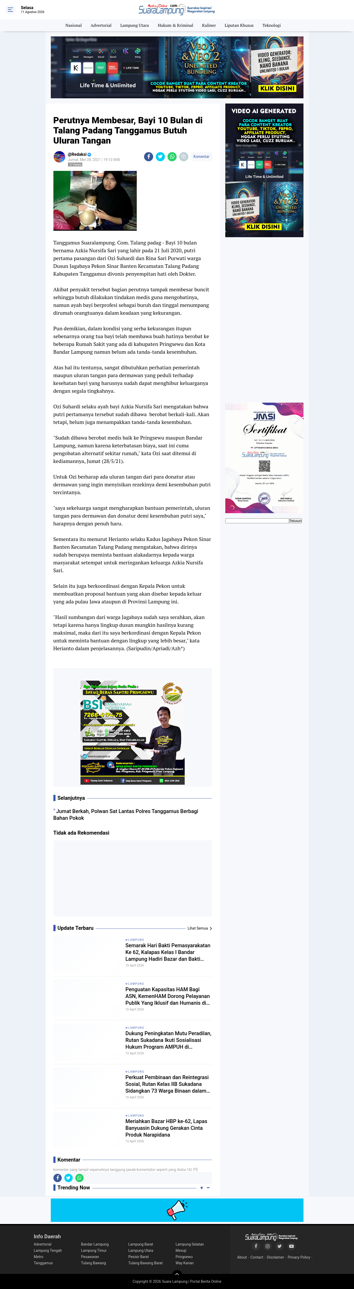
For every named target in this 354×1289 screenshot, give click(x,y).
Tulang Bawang (93, 1263)
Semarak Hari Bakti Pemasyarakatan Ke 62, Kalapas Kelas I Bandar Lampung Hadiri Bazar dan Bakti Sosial (168, 952)
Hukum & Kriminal (175, 25)
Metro (39, 1257)
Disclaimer (275, 1257)
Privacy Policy (299, 1257)
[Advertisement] (133, 880)
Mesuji (181, 1250)
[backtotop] (177, 1275)
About (242, 1257)
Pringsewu (184, 1257)
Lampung (136, 939)
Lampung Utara (134, 25)
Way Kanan (185, 1263)
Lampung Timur (94, 1250)
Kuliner (209, 25)
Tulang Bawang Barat (145, 1263)
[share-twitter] (160, 156)
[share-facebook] (148, 156)
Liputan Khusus (239, 25)
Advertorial (101, 25)
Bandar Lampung (95, 1244)
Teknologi (272, 25)
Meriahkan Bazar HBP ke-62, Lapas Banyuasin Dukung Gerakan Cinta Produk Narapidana (166, 1128)
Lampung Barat (140, 1244)
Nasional (73, 25)
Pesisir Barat (138, 1257)
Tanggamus (43, 1263)
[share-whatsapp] (172, 156)
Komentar (201, 156)
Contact (257, 1257)
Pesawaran (90, 1257)
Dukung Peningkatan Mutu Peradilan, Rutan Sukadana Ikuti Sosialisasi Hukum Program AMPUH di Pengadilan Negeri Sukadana (169, 1040)
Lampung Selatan (190, 1244)
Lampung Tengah (48, 1250)
